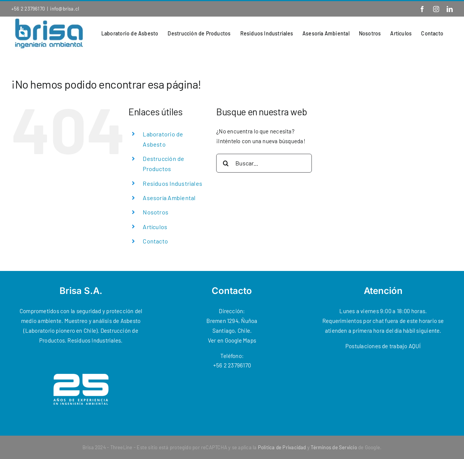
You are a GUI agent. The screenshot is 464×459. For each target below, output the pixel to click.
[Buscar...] (263, 163)
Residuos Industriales (172, 183)
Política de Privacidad (282, 447)
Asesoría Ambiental (169, 197)
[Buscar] (225, 163)
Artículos (155, 226)
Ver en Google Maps (232, 340)
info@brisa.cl (64, 9)
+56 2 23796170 (28, 9)
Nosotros (155, 212)
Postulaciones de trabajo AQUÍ (383, 346)
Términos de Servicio (334, 447)
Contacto (155, 241)
